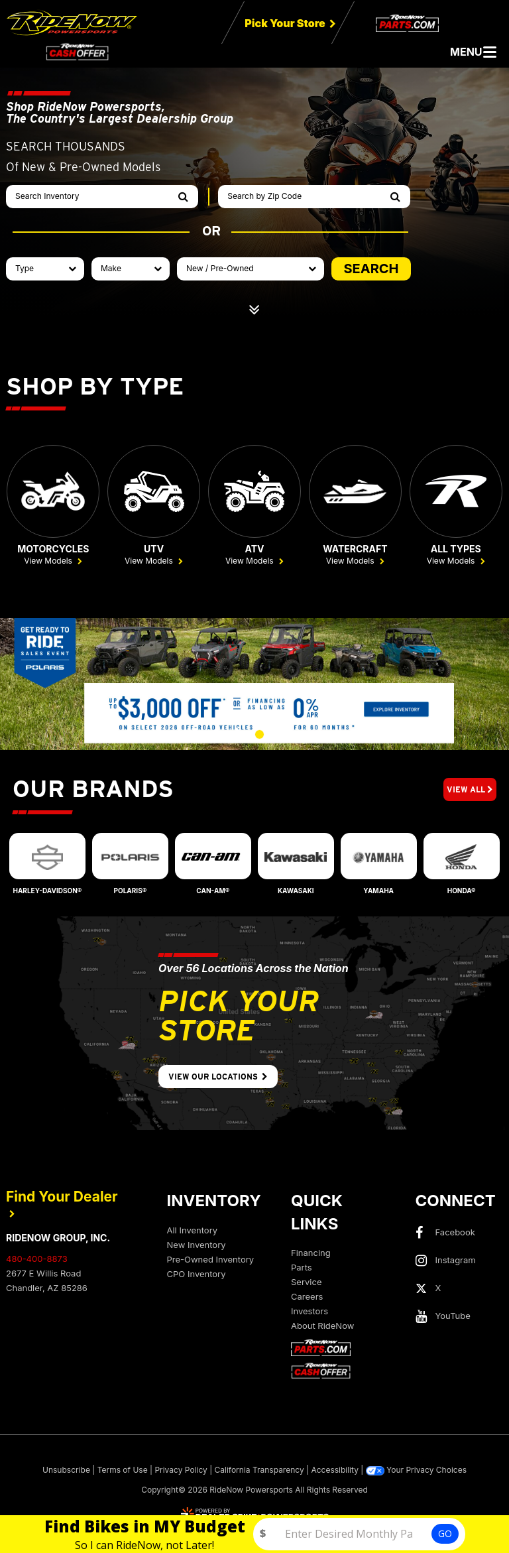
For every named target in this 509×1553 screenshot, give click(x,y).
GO (445, 1533)
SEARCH (370, 269)
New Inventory (196, 1245)
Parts (301, 1268)
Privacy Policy (180, 1471)
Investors (309, 1312)
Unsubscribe (66, 1471)
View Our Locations (218, 1078)
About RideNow (322, 1327)
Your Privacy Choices (416, 1471)
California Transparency (259, 1471)
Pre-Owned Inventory (210, 1260)
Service (306, 1283)
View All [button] (470, 790)
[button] (215, 735)
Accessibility (335, 1471)
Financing (311, 1254)
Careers (307, 1297)
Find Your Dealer (62, 1204)
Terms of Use (122, 1471)
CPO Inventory (196, 1274)
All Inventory (192, 1230)
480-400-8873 (37, 1260)
